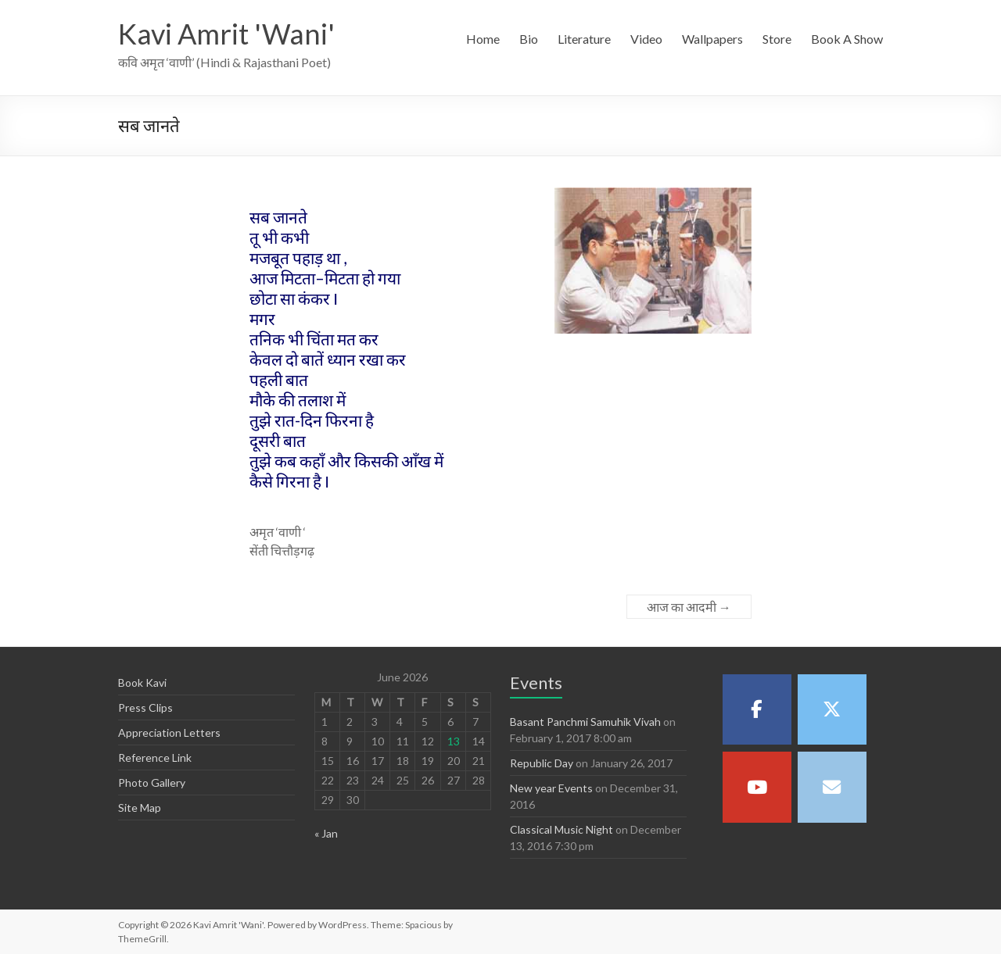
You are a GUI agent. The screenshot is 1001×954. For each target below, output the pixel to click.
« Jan (326, 833)
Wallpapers (712, 38)
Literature (584, 38)
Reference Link (155, 757)
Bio (528, 38)
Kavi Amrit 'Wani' (226, 33)
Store (776, 38)
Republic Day (541, 763)
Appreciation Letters (169, 732)
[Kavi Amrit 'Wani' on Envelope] (832, 787)
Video (646, 38)
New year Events (551, 788)
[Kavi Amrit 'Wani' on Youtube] (757, 787)
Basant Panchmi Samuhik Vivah (585, 721)
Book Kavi (142, 682)
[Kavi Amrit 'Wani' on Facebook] (757, 709)
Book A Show (847, 38)
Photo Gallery (151, 782)
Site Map (139, 807)
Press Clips (145, 707)
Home (483, 38)
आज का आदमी (689, 606)
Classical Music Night (561, 829)
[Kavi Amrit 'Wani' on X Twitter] (832, 709)
